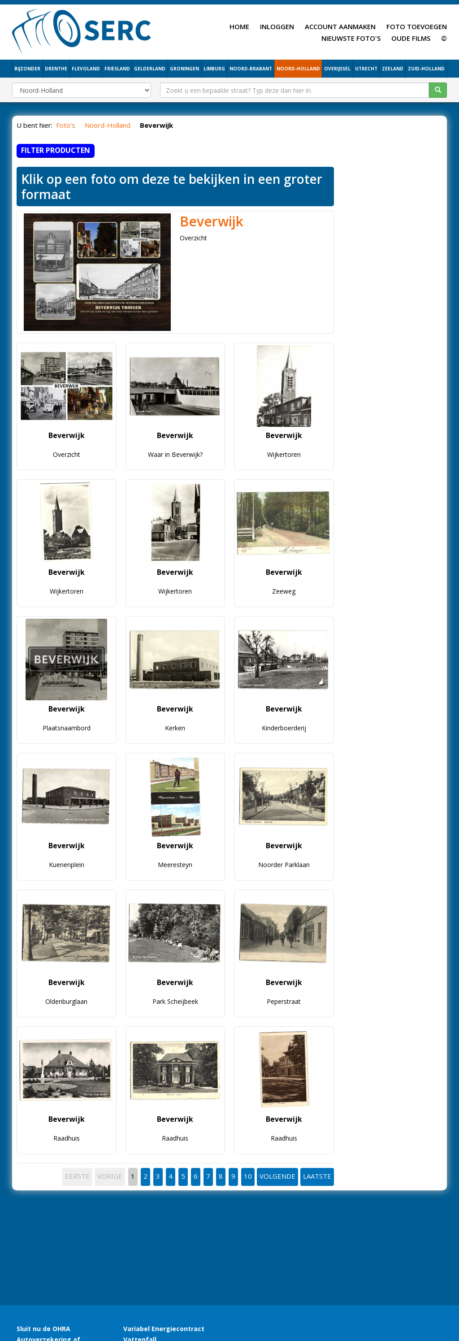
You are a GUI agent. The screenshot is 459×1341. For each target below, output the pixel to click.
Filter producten (55, 150)
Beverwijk (211, 221)
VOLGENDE (277, 1176)
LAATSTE (317, 1176)
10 (248, 1176)
